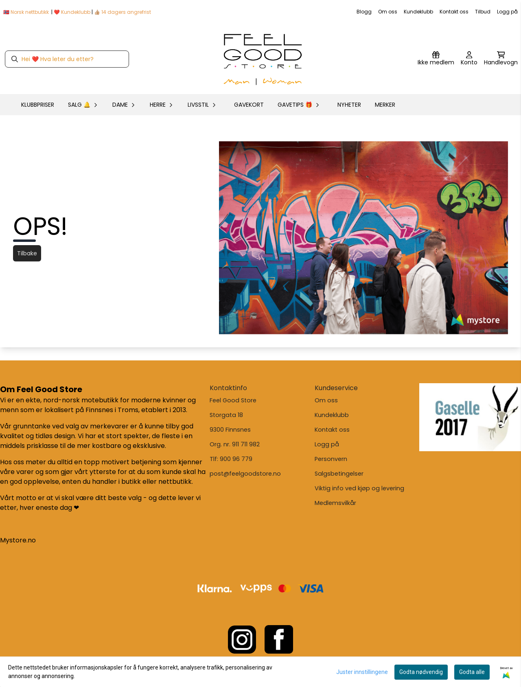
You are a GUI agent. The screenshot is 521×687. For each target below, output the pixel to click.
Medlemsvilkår (335, 503)
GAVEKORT (249, 105)
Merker (385, 105)
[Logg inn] (436, 59)
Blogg (364, 11)
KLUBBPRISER (37, 105)
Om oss (387, 11)
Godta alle (472, 672)
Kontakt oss (454, 11)
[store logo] (263, 59)
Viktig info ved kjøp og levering (359, 488)
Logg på (507, 11)
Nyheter (349, 105)
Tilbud (482, 11)
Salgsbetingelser (339, 474)
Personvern (331, 459)
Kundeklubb (418, 11)
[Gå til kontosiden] (469, 59)
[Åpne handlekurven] (501, 59)
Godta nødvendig (421, 672)
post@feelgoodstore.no (245, 474)
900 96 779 (236, 459)
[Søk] (67, 59)
